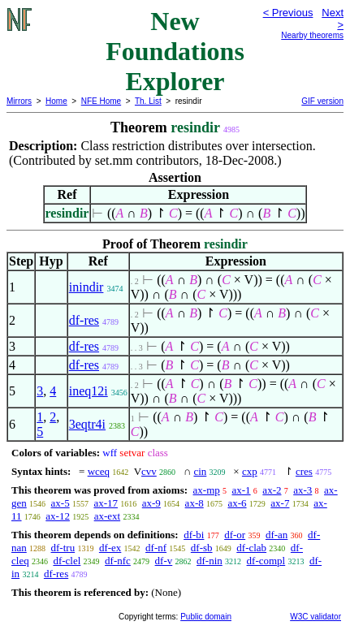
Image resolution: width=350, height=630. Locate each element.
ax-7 (279, 503)
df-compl (266, 560)
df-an (276, 535)
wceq (99, 471)
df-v (164, 560)
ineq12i (88, 391)
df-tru (63, 548)
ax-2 (271, 490)
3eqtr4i (87, 424)
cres (304, 471)
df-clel (66, 560)
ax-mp (206, 490)
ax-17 (105, 503)
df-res (84, 320)
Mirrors (19, 101)
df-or (234, 535)
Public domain (205, 616)
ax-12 (57, 516)
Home (56, 101)
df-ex (110, 548)
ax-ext (107, 516)
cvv (149, 471)
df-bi (194, 535)
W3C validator (315, 616)
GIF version (322, 101)
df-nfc (118, 560)
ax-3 (302, 490)
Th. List (148, 101)
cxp (249, 471)
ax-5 (60, 503)
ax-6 (236, 503)
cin (199, 471)
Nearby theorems (312, 35)
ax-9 (151, 503)
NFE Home (101, 101)
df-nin (210, 560)
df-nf (155, 548)
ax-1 (241, 490)
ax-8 (194, 503)
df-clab (251, 548)
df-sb (202, 548)
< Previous (288, 12)
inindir (86, 287)
